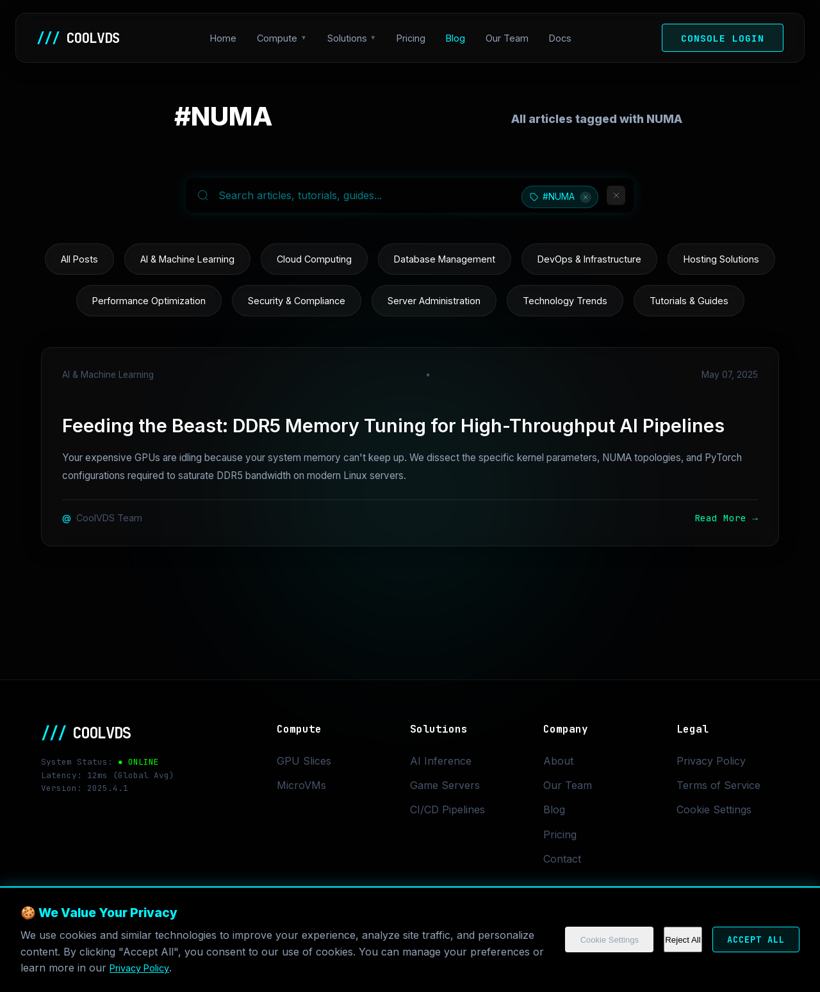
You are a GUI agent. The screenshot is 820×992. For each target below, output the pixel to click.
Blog (458, 38)
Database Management (444, 259)
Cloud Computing (314, 259)
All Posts (79, 259)
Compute (280, 38)
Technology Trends (565, 300)
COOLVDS (81, 38)
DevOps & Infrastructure (589, 259)
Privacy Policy (247, 967)
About (558, 760)
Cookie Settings (589, 940)
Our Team (510, 38)
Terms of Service (718, 785)
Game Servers (445, 785)
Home (226, 38)
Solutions (350, 38)
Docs (563, 38)
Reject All (668, 940)
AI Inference (441, 760)
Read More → (726, 518)
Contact (562, 858)
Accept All (748, 940)
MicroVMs (301, 785)
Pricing (414, 38)
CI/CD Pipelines (447, 809)
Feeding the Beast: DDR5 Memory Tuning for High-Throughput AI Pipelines (393, 425)
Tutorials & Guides (689, 300)
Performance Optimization (149, 300)
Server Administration (434, 300)
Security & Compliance (296, 300)
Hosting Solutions (721, 259)
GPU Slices (304, 760)
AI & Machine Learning (187, 259)
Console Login (722, 38)
